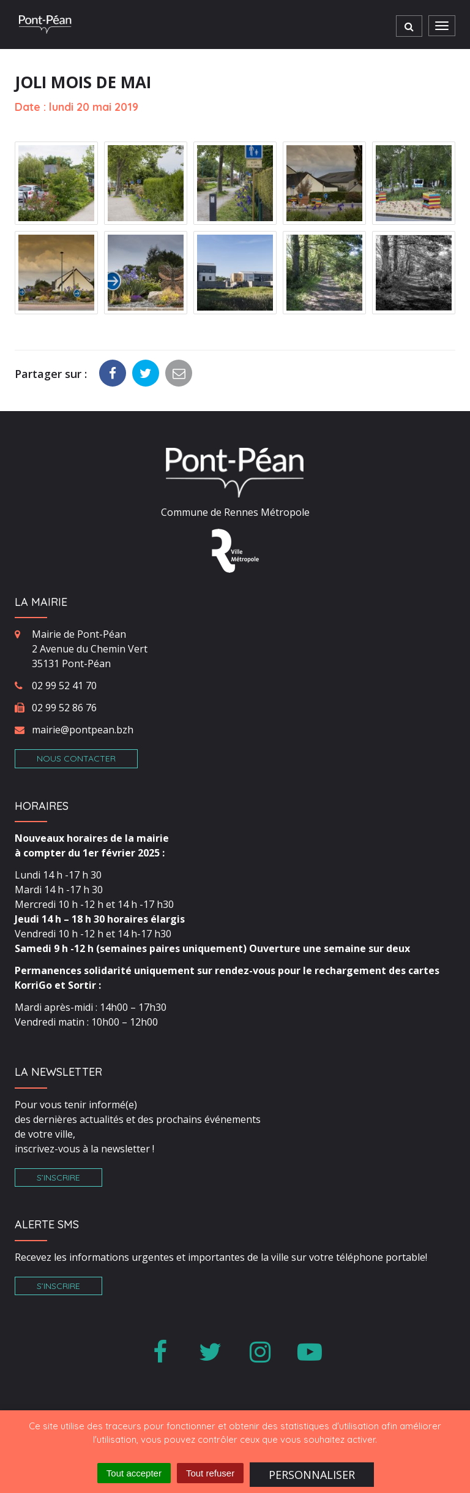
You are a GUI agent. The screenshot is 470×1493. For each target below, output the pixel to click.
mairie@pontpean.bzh (82, 729)
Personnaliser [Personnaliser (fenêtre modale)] (312, 1474)
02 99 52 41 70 (64, 685)
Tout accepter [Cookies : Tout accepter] (134, 1473)
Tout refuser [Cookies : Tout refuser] (210, 1473)
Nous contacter (76, 758)
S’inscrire (58, 1177)
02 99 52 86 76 (64, 707)
